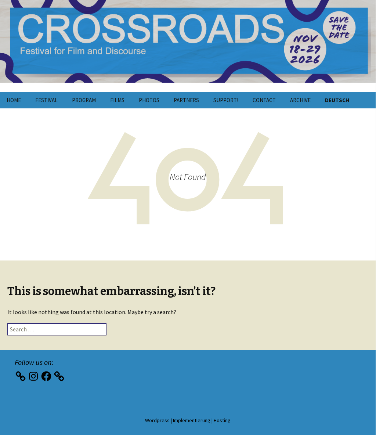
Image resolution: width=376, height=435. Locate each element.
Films (117, 100)
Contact (264, 100)
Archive (300, 100)
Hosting (222, 420)
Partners (186, 100)
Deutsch (337, 100)
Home (14, 100)
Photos (149, 100)
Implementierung (191, 420)
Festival (46, 100)
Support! (225, 100)
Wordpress (157, 420)
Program (84, 100)
